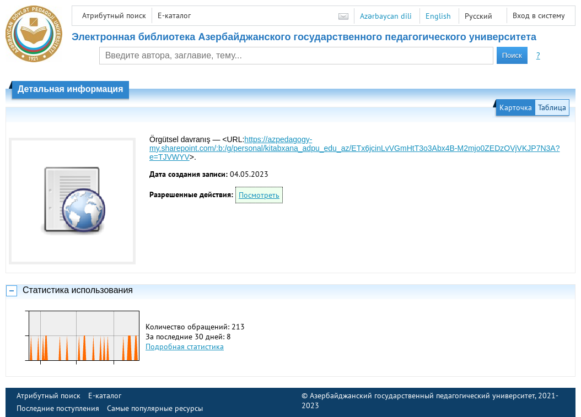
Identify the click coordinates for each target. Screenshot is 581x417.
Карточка (515, 107)
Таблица (552, 107)
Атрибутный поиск (114, 15)
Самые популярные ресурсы (155, 408)
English (438, 16)
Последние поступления (58, 408)
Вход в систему (539, 15)
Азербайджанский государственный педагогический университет (422, 395)
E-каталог (174, 15)
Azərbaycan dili (386, 16)
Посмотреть (259, 195)
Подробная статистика (185, 346)
